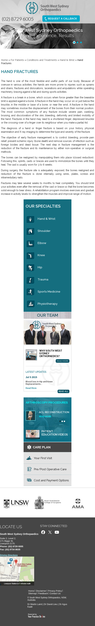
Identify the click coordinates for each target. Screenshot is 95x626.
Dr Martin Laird (35, 604)
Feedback (43, 593)
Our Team (47, 315)
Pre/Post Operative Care (50, 469)
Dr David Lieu (50, 604)
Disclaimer (41, 591)
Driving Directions (9, 555)
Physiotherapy (47, 303)
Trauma (43, 279)
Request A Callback (62, 18)
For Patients (17, 60)
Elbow (42, 243)
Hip (40, 267)
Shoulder (44, 231)
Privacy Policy (55, 591)
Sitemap (32, 593)
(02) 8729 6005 (18, 19)
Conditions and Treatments (42, 60)
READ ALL (63, 391)
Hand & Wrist (67, 60)
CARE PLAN (42, 447)
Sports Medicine (49, 291)
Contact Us (55, 593)
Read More (62, 361)
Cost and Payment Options (51, 480)
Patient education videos (55, 433)
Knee (41, 255)
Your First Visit (43, 458)
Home (4, 60)
